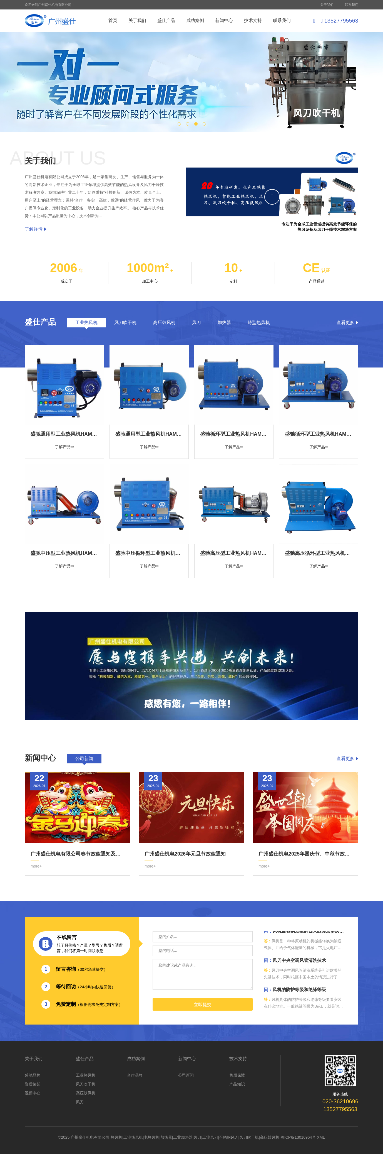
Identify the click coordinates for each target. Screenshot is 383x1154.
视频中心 (32, 1093)
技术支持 (253, 20)
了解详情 (35, 229)
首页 (112, 20)
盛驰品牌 (32, 1075)
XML (321, 1137)
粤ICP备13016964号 (298, 1137)
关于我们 (327, 5)
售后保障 (237, 1075)
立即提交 (203, 1004)
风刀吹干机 (85, 1084)
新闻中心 (224, 20)
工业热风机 (85, 1075)
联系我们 (351, 5)
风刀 (80, 1102)
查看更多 (347, 322)
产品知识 (237, 1084)
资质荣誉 (32, 1084)
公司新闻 (186, 1075)
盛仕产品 (166, 20)
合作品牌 (135, 1075)
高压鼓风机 (85, 1093)
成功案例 (195, 20)
